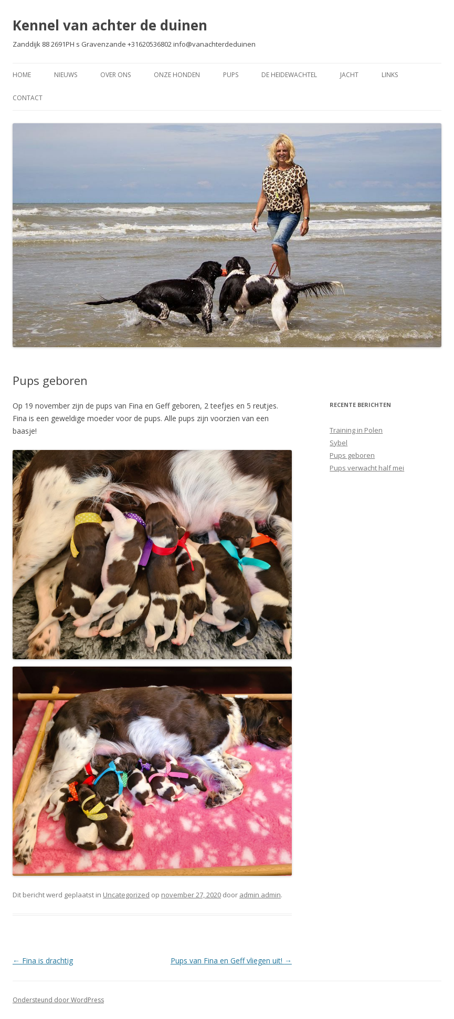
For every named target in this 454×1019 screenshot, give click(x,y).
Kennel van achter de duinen (110, 25)
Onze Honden (177, 74)
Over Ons (115, 74)
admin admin (260, 894)
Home (22, 74)
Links (390, 74)
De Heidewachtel (289, 74)
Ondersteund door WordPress (58, 999)
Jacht (349, 74)
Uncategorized (126, 894)
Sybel (338, 442)
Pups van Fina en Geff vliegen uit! (231, 961)
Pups (230, 74)
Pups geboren (352, 455)
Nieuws (65, 74)
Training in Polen (356, 430)
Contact (28, 97)
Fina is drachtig (43, 961)
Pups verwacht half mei (367, 468)
